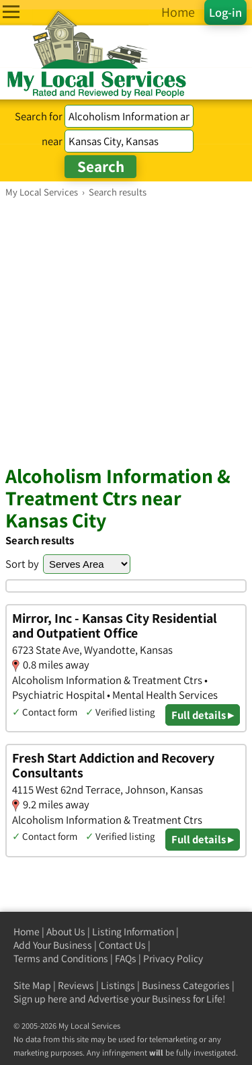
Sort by (22, 563)
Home (26, 931)
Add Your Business (52, 945)
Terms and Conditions (60, 958)
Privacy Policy (173, 958)
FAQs (125, 958)
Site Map (32, 985)
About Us (65, 931)
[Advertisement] (126, 331)
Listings (118, 985)
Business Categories (186, 985)
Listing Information (133, 931)
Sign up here (40, 998)
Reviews (76, 985)
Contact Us (122, 945)
